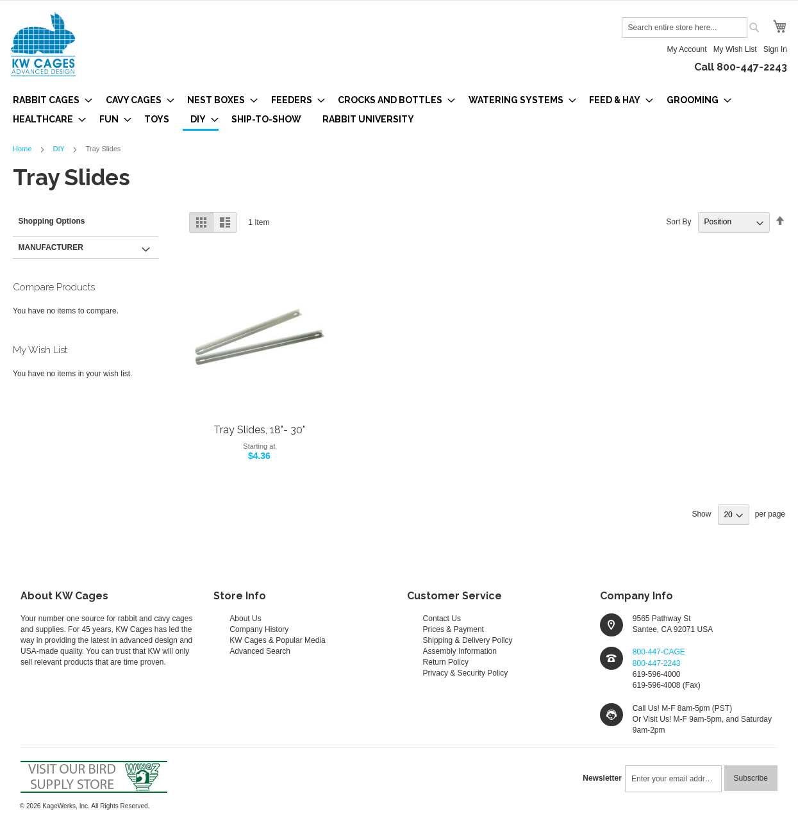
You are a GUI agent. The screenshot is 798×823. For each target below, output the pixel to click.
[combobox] (684, 27)
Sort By (678, 221)
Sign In (775, 49)
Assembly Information (460, 651)
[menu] (399, 110)
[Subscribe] (750, 778)
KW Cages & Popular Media (277, 640)
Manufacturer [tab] (51, 247)
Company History (258, 629)
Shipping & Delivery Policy (468, 640)
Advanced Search (259, 651)
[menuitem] (48, 100)
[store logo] (43, 44)
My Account (687, 49)
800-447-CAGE (659, 651)
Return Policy (446, 662)
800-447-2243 (657, 663)
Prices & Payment (453, 629)
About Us (245, 618)
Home (23, 149)
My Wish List (735, 49)
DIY (59, 149)
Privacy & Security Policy (465, 673)
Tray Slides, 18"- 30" (259, 430)
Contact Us (442, 618)
